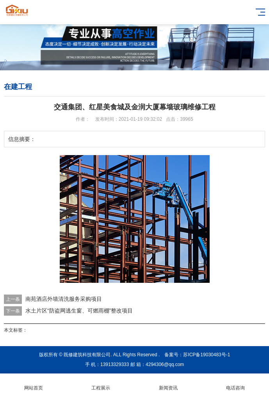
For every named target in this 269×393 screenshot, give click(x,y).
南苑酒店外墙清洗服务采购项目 (63, 299)
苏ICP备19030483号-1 (206, 354)
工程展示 (100, 383)
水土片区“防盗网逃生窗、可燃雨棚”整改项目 (79, 310)
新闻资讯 (168, 383)
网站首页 (33, 383)
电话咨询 (235, 383)
